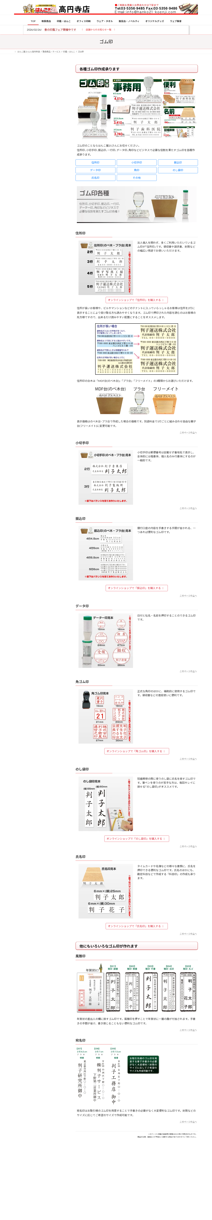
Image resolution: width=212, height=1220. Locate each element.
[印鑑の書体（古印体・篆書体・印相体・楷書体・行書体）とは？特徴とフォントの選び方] (20, 300)
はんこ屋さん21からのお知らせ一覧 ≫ (41, 140)
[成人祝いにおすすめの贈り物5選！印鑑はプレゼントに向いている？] (20, 325)
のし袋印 (178, 170)
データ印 (95, 170)
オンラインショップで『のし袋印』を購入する (136, 838)
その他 (137, 177)
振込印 (178, 162)
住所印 (95, 162)
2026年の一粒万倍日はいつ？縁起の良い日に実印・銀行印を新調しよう (46, 346)
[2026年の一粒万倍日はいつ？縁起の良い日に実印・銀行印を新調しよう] (20, 347)
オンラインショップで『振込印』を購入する (136, 588)
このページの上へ (188, 432)
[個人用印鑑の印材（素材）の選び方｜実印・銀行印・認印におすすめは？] (20, 258)
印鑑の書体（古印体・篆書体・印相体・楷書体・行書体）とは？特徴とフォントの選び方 (39, 128)
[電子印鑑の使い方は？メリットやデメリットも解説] (20, 280)
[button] (98, 29)
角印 (136, 170)
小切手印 (136, 162)
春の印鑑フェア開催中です (60, 29)
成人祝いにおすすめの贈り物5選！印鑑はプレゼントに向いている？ (46, 325)
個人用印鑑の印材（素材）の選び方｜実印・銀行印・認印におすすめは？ (46, 258)
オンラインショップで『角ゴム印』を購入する (136, 751)
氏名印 (95, 177)
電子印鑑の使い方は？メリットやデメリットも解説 (46, 277)
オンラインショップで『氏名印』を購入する (136, 926)
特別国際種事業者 (39, 236)
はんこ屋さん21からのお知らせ (40, 86)
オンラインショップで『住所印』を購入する (136, 299)
